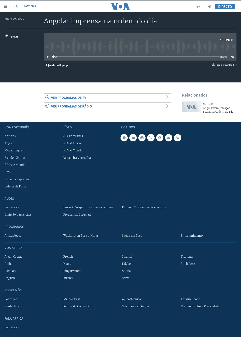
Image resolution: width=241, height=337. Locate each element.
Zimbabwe (188, 264)
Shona (126, 271)
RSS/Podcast (71, 299)
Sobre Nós (11, 299)
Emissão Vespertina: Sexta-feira (144, 207)
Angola (9, 143)
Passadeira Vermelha (77, 157)
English (10, 278)
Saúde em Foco (132, 235)
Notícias (30, 6)
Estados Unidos (15, 157)
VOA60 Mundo (72, 150)
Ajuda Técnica (131, 299)
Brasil (8, 172)
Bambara (11, 271)
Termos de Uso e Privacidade (200, 306)
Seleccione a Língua (135, 306)
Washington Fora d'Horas (80, 235)
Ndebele (127, 264)
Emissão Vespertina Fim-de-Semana (88, 207)
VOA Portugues (73, 136)
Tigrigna (187, 256)
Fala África (12, 207)
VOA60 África (72, 143)
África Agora (13, 235)
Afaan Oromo (14, 256)
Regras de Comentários (79, 306)
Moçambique (13, 150)
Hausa (67, 264)
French (68, 256)
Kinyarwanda (72, 271)
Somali (126, 278)
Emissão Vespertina (18, 214)
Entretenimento (192, 235)
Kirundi (68, 278)
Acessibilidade (190, 299)
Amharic (10, 264)
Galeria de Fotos (16, 186)
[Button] (11, 37)
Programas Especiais (77, 214)
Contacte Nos (14, 306)
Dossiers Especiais (17, 179)
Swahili (127, 256)
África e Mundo (15, 165)
